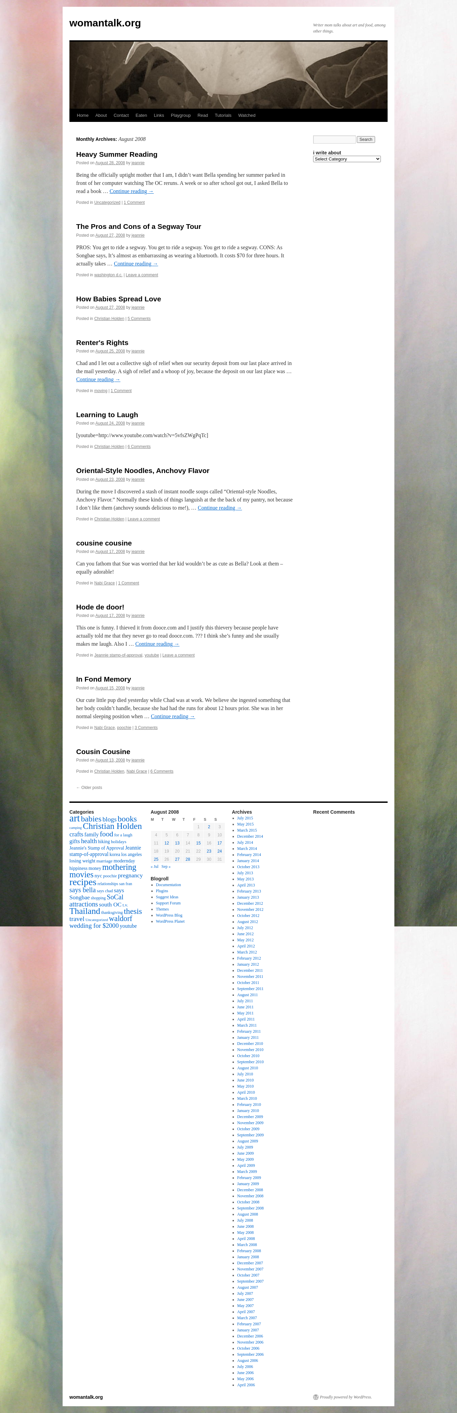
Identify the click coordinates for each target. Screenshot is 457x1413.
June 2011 (245, 1007)
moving (100, 390)
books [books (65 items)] (127, 818)
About (101, 115)
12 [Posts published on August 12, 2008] (167, 843)
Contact (121, 115)
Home (83, 115)
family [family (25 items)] (91, 835)
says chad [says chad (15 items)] (105, 891)
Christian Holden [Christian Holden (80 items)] (112, 826)
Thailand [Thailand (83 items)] (84, 911)
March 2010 (247, 1098)
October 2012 (248, 915)
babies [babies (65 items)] (91, 818)
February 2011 (249, 1031)
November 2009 (250, 1122)
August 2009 (247, 1141)
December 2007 (250, 1263)
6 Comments (139, 446)
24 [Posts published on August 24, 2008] (219, 851)
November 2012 (250, 909)
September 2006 (250, 1354)
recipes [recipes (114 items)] (82, 882)
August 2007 (247, 1287)
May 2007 (245, 1305)
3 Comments (146, 727)
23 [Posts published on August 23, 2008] (209, 851)
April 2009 (246, 1165)
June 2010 (245, 1080)
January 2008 (248, 1257)
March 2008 (247, 1244)
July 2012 (245, 927)
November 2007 (250, 1269)
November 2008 (250, 1196)
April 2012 (246, 946)
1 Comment (134, 202)
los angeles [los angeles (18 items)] (131, 854)
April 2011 (246, 1019)
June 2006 (245, 1372)
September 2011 (250, 988)
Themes (162, 909)
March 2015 (247, 830)
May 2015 (245, 824)
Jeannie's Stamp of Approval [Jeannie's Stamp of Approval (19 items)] (96, 848)
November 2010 (250, 1049)
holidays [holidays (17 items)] (118, 841)
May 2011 (245, 1013)
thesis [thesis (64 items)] (133, 911)
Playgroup (181, 115)
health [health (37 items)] (89, 840)
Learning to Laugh (107, 415)
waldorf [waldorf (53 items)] (120, 918)
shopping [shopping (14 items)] (98, 898)
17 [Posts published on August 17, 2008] (219, 843)
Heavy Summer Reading (116, 154)
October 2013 (248, 866)
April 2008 (246, 1238)
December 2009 (250, 1116)
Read (202, 115)
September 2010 (250, 1061)
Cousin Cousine (103, 751)
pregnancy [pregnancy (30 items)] (130, 875)
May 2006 (245, 1378)
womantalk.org (105, 22)
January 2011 (248, 1037)
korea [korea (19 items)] (115, 854)
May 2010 (245, 1086)
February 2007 (249, 1324)
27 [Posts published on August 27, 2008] (177, 859)
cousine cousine (104, 543)
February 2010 (249, 1104)
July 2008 (245, 1220)
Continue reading (132, 191)
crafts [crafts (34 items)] (76, 834)
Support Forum (168, 903)
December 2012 (250, 903)
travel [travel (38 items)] (76, 918)
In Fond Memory (103, 679)
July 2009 (245, 1147)
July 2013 (245, 873)
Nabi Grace (104, 583)
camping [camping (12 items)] (75, 828)
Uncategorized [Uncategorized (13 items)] (96, 920)
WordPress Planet (170, 921)
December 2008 (250, 1189)
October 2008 (248, 1202)
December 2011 (250, 970)
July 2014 (245, 842)
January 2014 (248, 860)
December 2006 (250, 1336)
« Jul (154, 866)
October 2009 (248, 1129)
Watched (247, 115)
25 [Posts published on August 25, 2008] (156, 859)
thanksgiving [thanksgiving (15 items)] (112, 912)
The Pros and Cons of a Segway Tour (138, 226)
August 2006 (247, 1360)
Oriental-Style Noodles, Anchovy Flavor (143, 470)
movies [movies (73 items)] (81, 874)
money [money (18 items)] (94, 868)
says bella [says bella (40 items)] (82, 890)
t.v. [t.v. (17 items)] (125, 904)
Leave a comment (142, 275)
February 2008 (249, 1250)
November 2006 (250, 1342)
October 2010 (248, 1055)
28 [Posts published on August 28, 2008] (188, 859)
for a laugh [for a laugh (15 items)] (123, 835)
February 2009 (249, 1177)
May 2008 (245, 1232)
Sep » (166, 866)
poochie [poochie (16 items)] (110, 876)
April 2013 (246, 885)
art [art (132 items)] (74, 818)
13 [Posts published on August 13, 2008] (177, 843)
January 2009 (248, 1183)
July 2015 (245, 818)
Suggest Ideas (167, 897)
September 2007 (250, 1281)
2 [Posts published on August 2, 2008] (209, 827)
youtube (152, 655)
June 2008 (245, 1226)
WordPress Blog (169, 915)
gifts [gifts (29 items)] (74, 841)
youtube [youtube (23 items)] (128, 926)
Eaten (141, 115)
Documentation (168, 884)
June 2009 (245, 1153)
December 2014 (250, 836)
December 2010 (250, 1043)
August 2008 (247, 1214)
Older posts (89, 787)
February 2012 (249, 958)
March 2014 (247, 848)
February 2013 (249, 891)
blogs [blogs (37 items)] (110, 819)
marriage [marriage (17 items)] (104, 860)
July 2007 (245, 1293)
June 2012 (245, 934)
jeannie (138, 162)
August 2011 (247, 994)
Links (159, 115)
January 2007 (248, 1330)
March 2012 (247, 952)
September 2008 (250, 1208)
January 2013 (248, 897)
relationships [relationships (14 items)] (107, 883)
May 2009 (245, 1159)
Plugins (162, 891)
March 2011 (247, 1025)
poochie (124, 727)
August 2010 (247, 1068)
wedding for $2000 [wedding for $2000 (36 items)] (94, 925)
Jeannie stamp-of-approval (118, 655)
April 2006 (246, 1385)
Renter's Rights (102, 342)
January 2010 (248, 1110)
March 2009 (247, 1171)
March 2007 (247, 1317)
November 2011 (250, 976)
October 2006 (248, 1348)
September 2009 (250, 1135)
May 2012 (245, 940)
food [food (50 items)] (106, 834)
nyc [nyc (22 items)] (98, 875)
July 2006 (245, 1366)
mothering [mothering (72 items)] (119, 867)
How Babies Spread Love (118, 299)
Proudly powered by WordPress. (346, 1397)
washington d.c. (108, 275)
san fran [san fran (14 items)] (125, 883)
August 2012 (247, 921)
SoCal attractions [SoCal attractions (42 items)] (96, 900)
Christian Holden (109, 318)
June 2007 (245, 1299)
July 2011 (245, 1001)
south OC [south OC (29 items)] (110, 904)
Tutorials (223, 115)
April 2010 (246, 1092)
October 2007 (248, 1275)
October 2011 (248, 982)
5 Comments (139, 318)
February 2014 (249, 854)
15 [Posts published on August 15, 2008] (198, 843)
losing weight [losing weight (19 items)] (82, 860)
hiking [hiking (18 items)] (104, 841)
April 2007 (246, 1311)
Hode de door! (100, 607)
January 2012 (248, 964)
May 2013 (245, 879)
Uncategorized (107, 202)
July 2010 (245, 1074)
